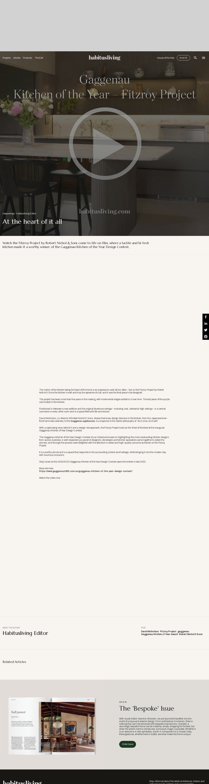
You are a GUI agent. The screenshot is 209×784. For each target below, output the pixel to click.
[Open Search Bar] (195, 58)
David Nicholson (150, 631)
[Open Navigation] (203, 58)
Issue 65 (183, 58)
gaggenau (183, 631)
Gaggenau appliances (83, 421)
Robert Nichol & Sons (190, 634)
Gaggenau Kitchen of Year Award (159, 634)
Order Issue (127, 744)
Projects (7, 58)
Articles (16, 58)
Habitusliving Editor (26, 213)
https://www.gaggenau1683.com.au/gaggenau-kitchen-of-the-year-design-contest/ (85, 471)
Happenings (9, 213)
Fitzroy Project (168, 631)
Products (27, 58)
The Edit (39, 58)
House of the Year (165, 58)
